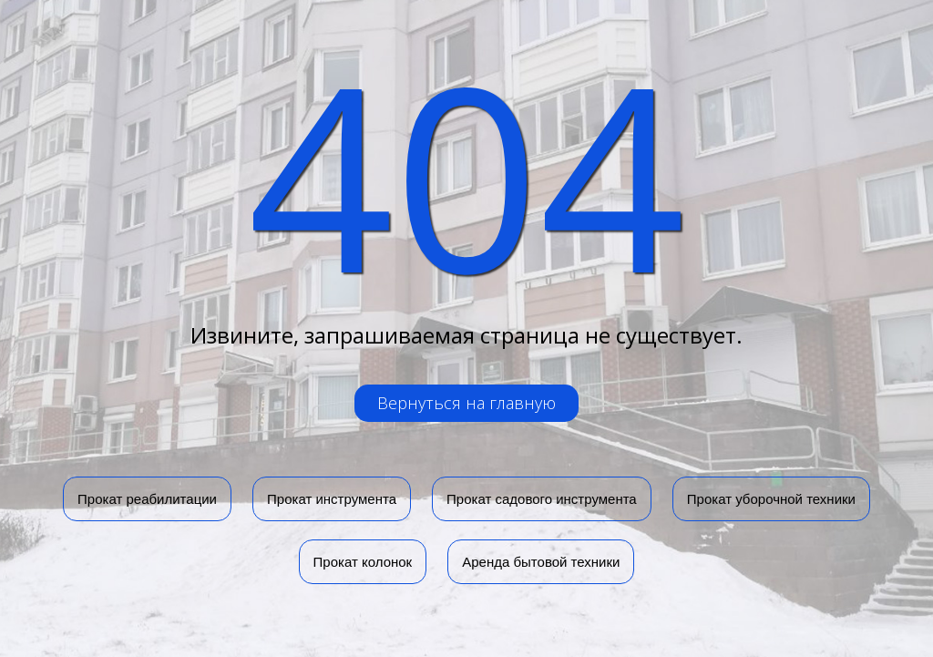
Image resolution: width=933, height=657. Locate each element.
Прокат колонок (363, 562)
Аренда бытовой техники (541, 562)
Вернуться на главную (466, 403)
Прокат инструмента (331, 499)
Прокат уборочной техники (771, 499)
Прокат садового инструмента (541, 499)
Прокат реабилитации (147, 499)
